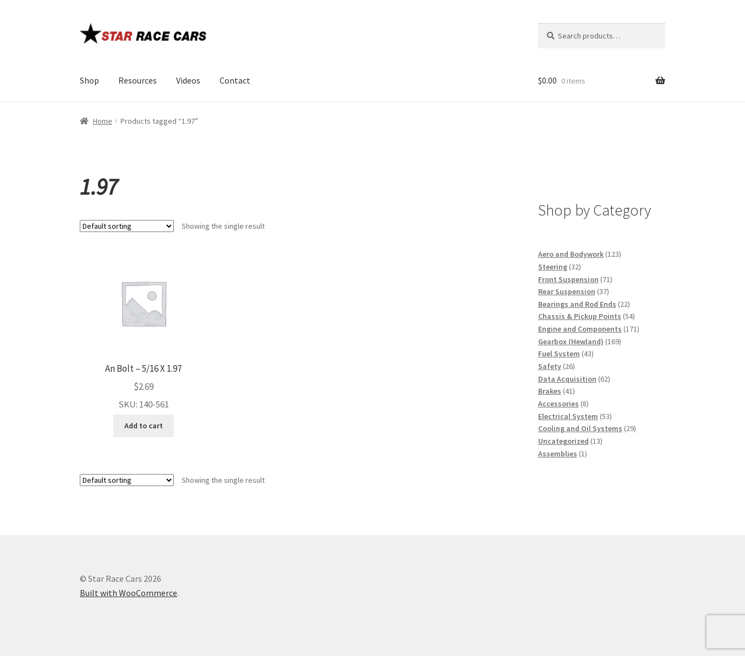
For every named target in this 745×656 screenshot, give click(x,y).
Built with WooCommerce (128, 592)
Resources (137, 80)
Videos (188, 80)
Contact (235, 80)
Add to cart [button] (143, 426)
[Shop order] (127, 226)
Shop (89, 80)
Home (102, 121)
